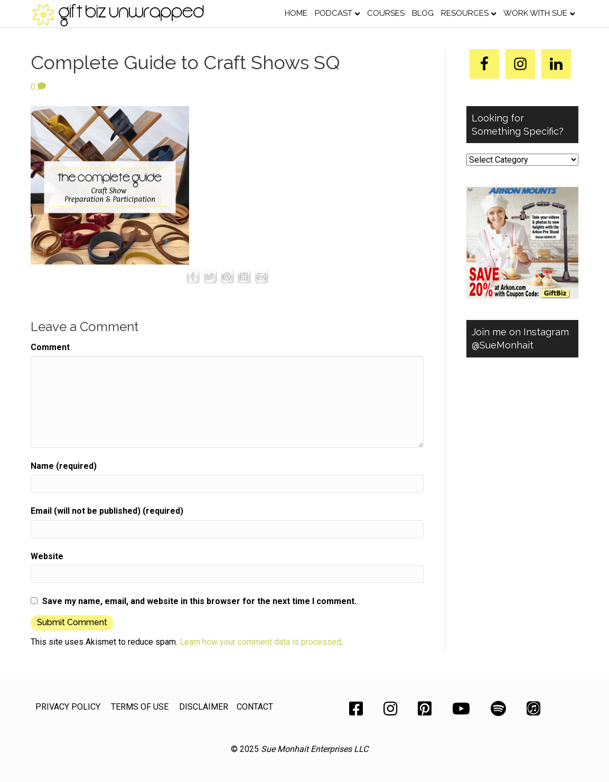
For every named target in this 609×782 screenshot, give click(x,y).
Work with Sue (535, 13)
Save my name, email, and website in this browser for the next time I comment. (199, 601)
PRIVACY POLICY (67, 707)
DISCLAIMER (203, 707)
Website (47, 556)
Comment (50, 347)
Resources (465, 13)
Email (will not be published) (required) (107, 511)
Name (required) (64, 466)
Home (296, 13)
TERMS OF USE (139, 707)
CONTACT (255, 707)
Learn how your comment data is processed (260, 642)
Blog (423, 13)
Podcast (333, 13)
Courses (386, 13)
